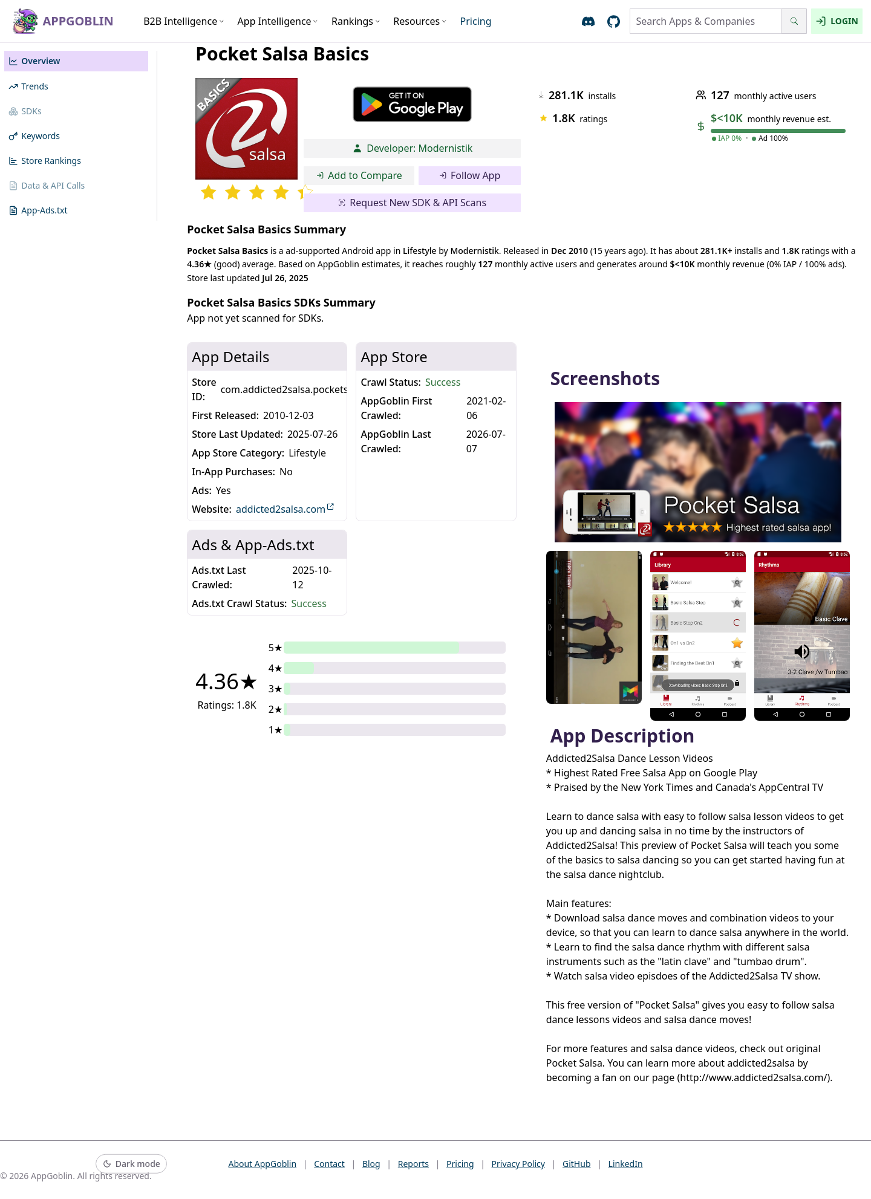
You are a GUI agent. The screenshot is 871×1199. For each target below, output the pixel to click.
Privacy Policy (518, 1163)
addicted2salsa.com (285, 509)
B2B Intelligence (183, 21)
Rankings (355, 21)
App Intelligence (278, 21)
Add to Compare (359, 175)
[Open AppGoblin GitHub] (613, 21)
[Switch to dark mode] (131, 1164)
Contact (329, 1163)
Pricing (476, 21)
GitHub (577, 1163)
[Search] (794, 21)
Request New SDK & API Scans (412, 202)
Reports (413, 1163)
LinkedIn (625, 1163)
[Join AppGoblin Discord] (588, 21)
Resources (420, 21)
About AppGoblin (262, 1163)
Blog (371, 1163)
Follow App (470, 175)
